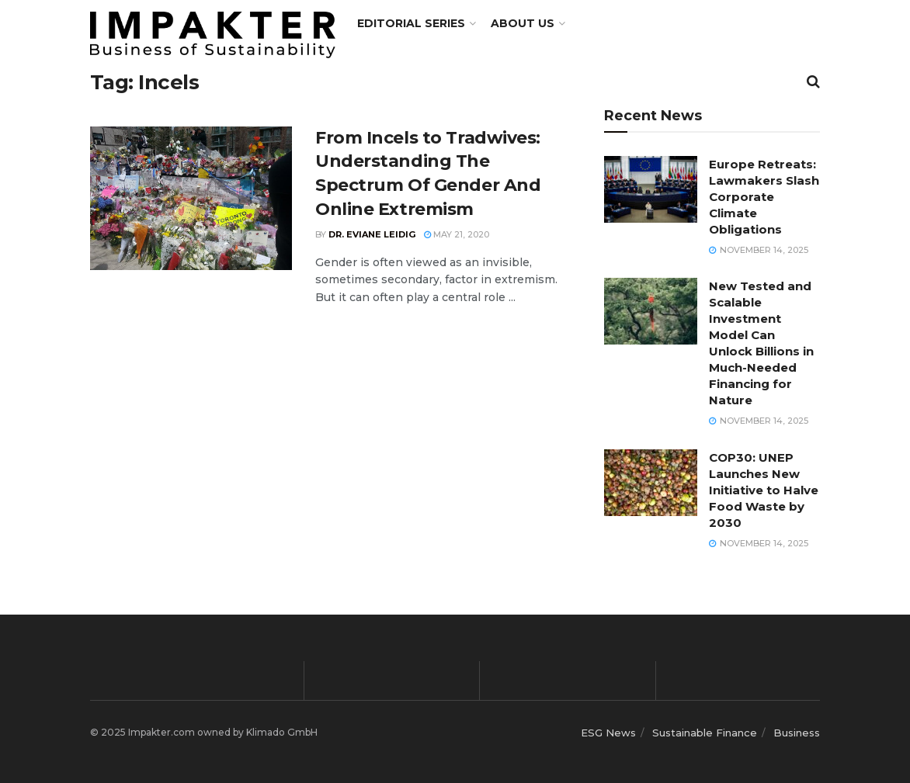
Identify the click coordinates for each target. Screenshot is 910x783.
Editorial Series (411, 23)
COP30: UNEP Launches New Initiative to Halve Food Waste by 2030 (763, 490)
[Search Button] (813, 81)
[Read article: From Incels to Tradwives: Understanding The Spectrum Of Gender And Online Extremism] (191, 198)
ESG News (608, 732)
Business (796, 732)
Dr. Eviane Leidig (371, 234)
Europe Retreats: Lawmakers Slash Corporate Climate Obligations (764, 197)
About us (522, 23)
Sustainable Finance (704, 732)
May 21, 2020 (456, 234)
